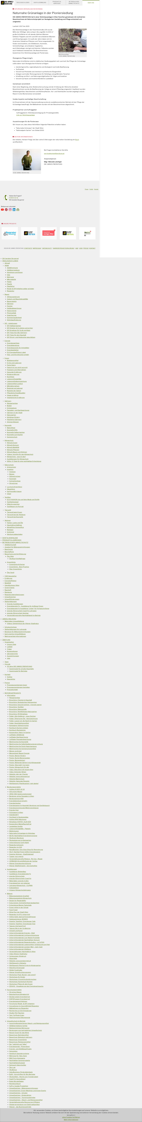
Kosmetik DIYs (12, 430)
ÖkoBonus (13, 1070)
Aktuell (7, 263)
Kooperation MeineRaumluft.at (20, 824)
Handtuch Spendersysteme (19, 1053)
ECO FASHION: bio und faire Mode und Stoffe (23, 499)
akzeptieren (71, 1115)
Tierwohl (8, 510)
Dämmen (10, 304)
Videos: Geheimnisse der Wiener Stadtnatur (23, 623)
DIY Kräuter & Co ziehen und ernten (20, 328)
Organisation (9, 642)
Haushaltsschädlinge (14, 525)
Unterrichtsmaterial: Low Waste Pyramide (24, 938)
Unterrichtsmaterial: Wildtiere (20, 949)
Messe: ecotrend (15, 751)
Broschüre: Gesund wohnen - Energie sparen (25, 705)
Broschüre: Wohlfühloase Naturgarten (23, 712)
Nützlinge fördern (13, 417)
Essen (7, 358)
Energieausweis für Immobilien (18, 348)
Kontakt (92, 248)
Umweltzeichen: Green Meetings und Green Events (27, 1091)
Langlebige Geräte (16, 826)
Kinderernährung (13, 374)
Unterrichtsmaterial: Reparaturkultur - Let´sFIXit (26, 942)
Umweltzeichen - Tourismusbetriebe (22, 1097)
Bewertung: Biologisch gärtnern (20, 1037)
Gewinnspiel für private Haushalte (21, 669)
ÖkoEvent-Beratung (16, 838)
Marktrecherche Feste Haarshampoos (23, 746)
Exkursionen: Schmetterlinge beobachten (24, 903)
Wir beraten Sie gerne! (10, 258)
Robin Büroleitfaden (16, 1081)
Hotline (9, 677)
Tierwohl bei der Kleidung (16, 515)
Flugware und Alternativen (16, 370)
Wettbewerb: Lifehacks (17, 963)
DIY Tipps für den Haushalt (16, 335)
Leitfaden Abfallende (16, 735)
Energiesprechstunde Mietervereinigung (23, 808)
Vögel (9, 494)
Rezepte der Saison (14, 391)
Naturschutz (9, 465)
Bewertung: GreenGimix (18, 1040)
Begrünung (9, 549)
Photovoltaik (11, 313)
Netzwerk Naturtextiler (17, 1065)
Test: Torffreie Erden (16, 1015)
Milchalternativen (13, 386)
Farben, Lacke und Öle (15, 523)
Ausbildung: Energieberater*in (20, 874)
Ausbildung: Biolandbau (17, 871)
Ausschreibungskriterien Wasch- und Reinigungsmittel (29, 1023)
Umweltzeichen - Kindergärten (20, 1095)
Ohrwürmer (13, 483)
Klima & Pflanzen (13, 450)
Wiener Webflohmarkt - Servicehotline (23, 866)
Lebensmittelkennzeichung (17, 381)
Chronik (7, 664)
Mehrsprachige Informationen (15, 636)
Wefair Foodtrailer (15, 970)
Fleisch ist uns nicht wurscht (17, 367)
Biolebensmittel (12, 360)
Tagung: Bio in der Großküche (20, 928)
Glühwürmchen (14, 476)
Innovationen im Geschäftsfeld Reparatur (24, 1006)
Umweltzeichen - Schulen (18, 1093)
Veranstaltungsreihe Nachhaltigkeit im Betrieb (23, 615)
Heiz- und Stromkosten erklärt (18, 355)
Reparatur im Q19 (15, 847)
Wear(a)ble (13, 958)
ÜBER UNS (6, 640)
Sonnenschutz (12, 437)
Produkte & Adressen (57, 2)
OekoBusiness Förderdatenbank (21, 1072)
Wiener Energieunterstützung (20, 863)
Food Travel (13, 910)
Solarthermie (11, 315)
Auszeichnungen (13, 656)
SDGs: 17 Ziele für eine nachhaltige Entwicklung (24, 461)
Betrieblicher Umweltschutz (73, 2)
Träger (9, 649)
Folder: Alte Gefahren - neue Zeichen (22, 716)
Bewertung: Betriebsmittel (19, 1035)
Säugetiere (11, 489)
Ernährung (8, 578)
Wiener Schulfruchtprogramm (20, 972)
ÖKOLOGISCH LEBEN (10, 261)
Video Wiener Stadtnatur (18, 954)
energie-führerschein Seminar (18, 613)
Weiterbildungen (11, 601)
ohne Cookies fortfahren (71, 1117)
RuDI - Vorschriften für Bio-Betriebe (22, 1074)
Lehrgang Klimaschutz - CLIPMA (21, 885)
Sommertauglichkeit (14, 317)
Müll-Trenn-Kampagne (17, 1058)
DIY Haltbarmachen (14, 326)
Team (7, 662)
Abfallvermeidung (13, 270)
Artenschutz (11, 467)
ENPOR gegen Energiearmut (19, 999)
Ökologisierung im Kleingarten (20, 840)
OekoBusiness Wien (12, 585)
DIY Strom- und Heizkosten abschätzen (21, 337)
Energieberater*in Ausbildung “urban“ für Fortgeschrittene (28, 608)
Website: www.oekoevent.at (19, 776)
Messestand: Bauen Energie (19, 753)
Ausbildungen (12, 869)
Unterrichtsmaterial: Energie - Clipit (22, 933)
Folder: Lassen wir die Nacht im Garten (23, 721)
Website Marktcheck (16, 779)
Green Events (9, 588)
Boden (9, 406)
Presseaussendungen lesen (17, 685)
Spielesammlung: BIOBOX (18, 919)
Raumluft (8, 590)
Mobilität (8, 583)
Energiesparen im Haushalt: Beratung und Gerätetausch (29, 805)
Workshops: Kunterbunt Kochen (20, 982)
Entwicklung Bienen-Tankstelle (20, 905)
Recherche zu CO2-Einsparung (20, 1011)
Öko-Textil (10, 572)
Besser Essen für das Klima (19, 1033)
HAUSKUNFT (14, 815)
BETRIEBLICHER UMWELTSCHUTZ (15, 542)
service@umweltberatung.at (54, 153)
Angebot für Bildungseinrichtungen (17, 547)
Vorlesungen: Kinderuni (17, 956)
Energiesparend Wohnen (18, 1001)
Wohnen (8, 520)
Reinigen (10, 530)
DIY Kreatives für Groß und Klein (18, 330)
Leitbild (9, 647)
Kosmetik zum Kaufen (15, 435)
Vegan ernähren (12, 395)
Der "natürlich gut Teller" (18, 1044)
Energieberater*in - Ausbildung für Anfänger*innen (25, 606)
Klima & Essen (12, 443)
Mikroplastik (11, 279)
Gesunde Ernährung (14, 372)
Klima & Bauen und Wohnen (17, 452)
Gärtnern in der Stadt (14, 413)
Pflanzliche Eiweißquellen (16, 393)
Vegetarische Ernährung (16, 397)
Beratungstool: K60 (16, 799)
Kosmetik (8, 425)
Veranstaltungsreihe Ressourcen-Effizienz (24, 1102)
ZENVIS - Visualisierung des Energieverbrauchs (26, 986)
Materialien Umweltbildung (14, 621)
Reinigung (8, 592)
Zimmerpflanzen (13, 422)
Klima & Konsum (13, 445)
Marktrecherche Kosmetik (18, 742)
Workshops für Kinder (17, 977)
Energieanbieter (13, 350)
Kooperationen (12, 651)
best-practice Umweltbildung (15, 634)
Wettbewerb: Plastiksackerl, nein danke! (23, 783)
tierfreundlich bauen (14, 491)
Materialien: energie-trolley (19, 881)
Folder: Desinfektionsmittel (19, 723)
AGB (76, 248)
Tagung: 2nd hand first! (17, 926)
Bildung (9, 893)
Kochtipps (10, 377)
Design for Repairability (17, 900)
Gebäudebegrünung (14, 308)
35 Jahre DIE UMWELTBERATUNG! (19, 666)
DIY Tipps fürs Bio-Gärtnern (17, 333)
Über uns (91, 3)
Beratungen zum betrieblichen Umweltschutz (25, 1030)
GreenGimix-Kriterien (17, 564)
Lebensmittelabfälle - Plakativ (20, 829)
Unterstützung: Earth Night (19, 842)
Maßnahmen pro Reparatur (19, 1008)
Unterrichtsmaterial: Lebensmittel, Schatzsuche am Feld (29, 944)
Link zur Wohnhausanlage (25, 115)
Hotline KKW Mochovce (17, 819)
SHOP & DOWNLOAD (10, 538)
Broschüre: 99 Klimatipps (18, 714)
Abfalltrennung (12, 268)
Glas (8, 275)
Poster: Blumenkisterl (17, 760)
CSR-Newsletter (11, 576)
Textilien (8, 497)
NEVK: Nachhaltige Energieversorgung (23, 836)
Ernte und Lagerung (14, 363)
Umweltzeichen (10, 597)
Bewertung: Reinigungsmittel (19, 1042)
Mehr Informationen (71, 1120)
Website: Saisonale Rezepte (19, 781)
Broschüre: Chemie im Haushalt (20, 700)
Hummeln (12, 479)
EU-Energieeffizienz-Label (16, 352)
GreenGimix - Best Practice (19, 567)
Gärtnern (8, 401)
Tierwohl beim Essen (14, 512)
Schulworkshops (11, 627)
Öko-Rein (10, 556)
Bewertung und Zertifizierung (15, 554)
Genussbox (13, 1051)
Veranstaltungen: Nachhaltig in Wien (22, 951)
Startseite (28, 248)
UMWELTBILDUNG (9, 619)
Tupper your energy (16, 856)
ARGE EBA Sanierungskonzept (20, 794)
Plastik (9, 284)
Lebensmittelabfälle (14, 379)
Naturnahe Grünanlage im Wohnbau (28, 9)
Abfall (7, 265)
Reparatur (10, 291)
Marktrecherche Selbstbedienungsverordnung (26, 744)
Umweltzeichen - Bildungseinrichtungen (23, 1088)
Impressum (37, 248)
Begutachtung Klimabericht (19, 994)
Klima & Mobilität (13, 447)
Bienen (11, 474)
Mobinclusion (14, 831)
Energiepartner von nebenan (19, 883)
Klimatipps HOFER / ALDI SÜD (20, 822)
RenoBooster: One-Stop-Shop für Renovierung (26, 849)
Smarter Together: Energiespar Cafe (22, 921)
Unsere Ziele (11, 644)
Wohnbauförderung (14, 320)
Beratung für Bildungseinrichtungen (18, 632)
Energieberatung (13, 345)
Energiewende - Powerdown (19, 1046)
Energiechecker (15, 803)
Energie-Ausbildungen (15, 604)
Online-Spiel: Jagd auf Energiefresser (22, 917)
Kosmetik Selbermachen (16, 432)
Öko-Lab (12, 1067)
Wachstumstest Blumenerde (19, 1017)
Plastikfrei (10, 286)
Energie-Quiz (14, 810)
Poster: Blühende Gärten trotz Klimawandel (25, 763)
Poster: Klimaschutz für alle (19, 767)
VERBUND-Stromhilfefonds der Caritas (23, 861)
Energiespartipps (13, 343)
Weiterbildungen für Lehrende (15, 629)
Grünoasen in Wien (16, 812)
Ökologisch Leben (22, 2)
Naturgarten (11, 415)
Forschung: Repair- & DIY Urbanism (21, 1004)
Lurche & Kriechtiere (14, 487)
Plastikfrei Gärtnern (14, 419)
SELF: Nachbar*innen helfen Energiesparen (24, 852)
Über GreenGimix (15, 569)
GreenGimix (11, 562)
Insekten (10, 469)
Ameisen (12, 472)
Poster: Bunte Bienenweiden (19, 758)
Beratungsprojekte (14, 787)
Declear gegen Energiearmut (19, 997)
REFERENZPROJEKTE (13, 693)
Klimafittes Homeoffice (15, 527)
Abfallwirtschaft (10, 545)
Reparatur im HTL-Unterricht (19, 914)
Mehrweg (10, 277)
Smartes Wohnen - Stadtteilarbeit (21, 854)
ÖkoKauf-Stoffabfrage (17, 559)
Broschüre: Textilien (16, 707)
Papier (9, 282)
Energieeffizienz (10, 581)
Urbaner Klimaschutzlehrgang (20, 890)
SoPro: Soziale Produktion (18, 1086)
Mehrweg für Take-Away (18, 1056)
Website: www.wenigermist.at (20, 961)
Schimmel (10, 532)
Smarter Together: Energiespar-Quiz (22, 924)
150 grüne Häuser (15, 792)
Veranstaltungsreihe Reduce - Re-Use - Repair (25, 859)
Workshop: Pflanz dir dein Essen (21, 984)
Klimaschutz (9, 440)
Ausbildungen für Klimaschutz (17, 459)
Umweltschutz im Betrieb (16, 1021)
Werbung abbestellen (14, 534)
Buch (77, 140)
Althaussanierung (13, 297)
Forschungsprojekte (14, 990)
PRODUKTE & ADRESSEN (11, 540)
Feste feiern (11, 365)
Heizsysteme (11, 311)
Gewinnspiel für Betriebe (18, 671)
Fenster (10, 306)
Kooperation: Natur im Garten (20, 732)
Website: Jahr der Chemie (18, 774)
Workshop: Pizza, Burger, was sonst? (22, 975)
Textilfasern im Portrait (15, 506)
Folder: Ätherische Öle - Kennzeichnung (23, 719)
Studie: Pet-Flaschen (16, 1013)
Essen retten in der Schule (18, 907)
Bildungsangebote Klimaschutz (20, 898)
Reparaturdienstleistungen (14, 595)
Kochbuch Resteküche (17, 730)
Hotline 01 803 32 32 (17, 789)
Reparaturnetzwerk (16, 845)
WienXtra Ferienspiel (16, 968)
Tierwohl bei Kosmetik (15, 517)
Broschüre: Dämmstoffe (18, 709)
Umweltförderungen (12, 599)
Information (11, 695)
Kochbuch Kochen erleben (18, 728)
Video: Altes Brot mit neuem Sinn (21, 770)
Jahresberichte (12, 654)
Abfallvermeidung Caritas (18, 1026)
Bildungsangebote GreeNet (19, 896)
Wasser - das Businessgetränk (20, 1107)
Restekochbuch (15, 1084)
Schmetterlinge (14, 481)
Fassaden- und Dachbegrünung (18, 410)
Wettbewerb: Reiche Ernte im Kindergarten (25, 965)
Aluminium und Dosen (15, 272)
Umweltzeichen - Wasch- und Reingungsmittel (25, 1100)
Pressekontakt (12, 690)
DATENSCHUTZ (47, 248)
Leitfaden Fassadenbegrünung (20, 739)
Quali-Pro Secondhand (17, 1079)
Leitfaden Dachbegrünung (18, 737)
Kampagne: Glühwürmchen (19, 725)
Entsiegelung (11, 408)
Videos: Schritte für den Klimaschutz (20, 454)
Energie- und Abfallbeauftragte (20, 1049)
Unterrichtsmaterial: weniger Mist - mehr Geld (25, 947)
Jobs (81, 248)
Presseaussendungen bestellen (18, 687)
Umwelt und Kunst (16, 931)
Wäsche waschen (13, 504)
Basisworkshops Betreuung (19, 1028)
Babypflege (11, 428)
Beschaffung (9, 552)
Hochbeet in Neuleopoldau (18, 817)
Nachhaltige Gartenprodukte (19, 1060)
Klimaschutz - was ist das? (16, 457)
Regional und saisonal (14, 388)
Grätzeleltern (14, 888)
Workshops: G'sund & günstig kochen (22, 979)
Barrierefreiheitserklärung (63, 248)
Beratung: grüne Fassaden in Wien (21, 796)
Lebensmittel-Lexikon (15, 384)
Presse (85, 248)
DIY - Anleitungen (11, 323)
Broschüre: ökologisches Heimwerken (23, 702)
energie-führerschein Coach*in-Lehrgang (21, 611)
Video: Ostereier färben (17, 772)
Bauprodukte (11, 301)
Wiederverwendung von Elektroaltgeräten (24, 1104)
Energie (7, 341)
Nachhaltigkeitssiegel (17, 1063)
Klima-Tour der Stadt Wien (18, 912)
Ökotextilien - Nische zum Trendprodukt (23, 1077)
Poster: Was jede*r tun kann (19, 765)
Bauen (7, 294)
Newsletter (11, 679)
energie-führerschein (17, 876)
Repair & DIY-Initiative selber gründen (20, 289)
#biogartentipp (12, 403)
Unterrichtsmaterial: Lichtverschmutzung (24, 935)
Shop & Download (39, 2)
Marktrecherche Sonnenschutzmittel (22, 749)
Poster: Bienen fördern (17, 756)
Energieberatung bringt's (18, 801)
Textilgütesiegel (12, 502)
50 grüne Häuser (15, 992)
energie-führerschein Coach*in (20, 878)
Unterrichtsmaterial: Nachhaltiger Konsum (24, 940)
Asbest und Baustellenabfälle (17, 299)
